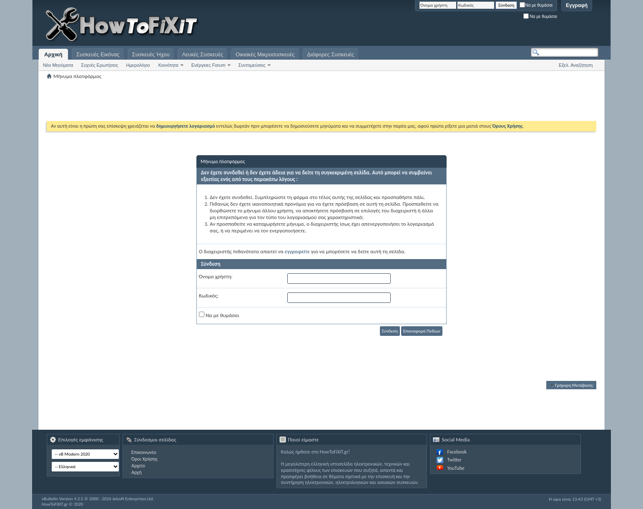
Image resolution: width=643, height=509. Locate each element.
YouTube (455, 468)
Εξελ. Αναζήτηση (576, 65)
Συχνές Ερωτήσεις (99, 65)
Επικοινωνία (143, 452)
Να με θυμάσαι (536, 5)
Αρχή (136, 472)
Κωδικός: (209, 295)
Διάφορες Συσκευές (330, 54)
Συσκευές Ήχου (151, 54)
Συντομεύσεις (252, 65)
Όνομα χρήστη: (215, 276)
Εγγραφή (577, 5)
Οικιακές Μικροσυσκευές (265, 54)
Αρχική (53, 54)
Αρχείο (138, 466)
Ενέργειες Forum (208, 65)
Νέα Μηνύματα (58, 65)
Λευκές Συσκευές (202, 54)
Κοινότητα (168, 65)
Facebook (456, 452)
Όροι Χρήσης (144, 459)
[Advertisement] (494, 25)
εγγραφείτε (297, 251)
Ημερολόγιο (138, 65)
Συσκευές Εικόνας (98, 54)
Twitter (454, 460)
